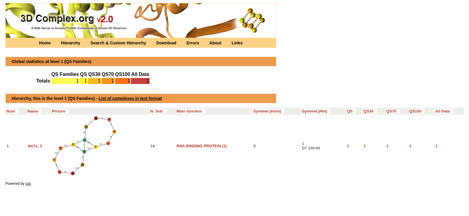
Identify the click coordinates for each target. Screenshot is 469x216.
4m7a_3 (35, 146)
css (28, 184)
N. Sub (158, 111)
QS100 (417, 111)
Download (166, 42)
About (215, 42)
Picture (60, 111)
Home (45, 42)
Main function (191, 111)
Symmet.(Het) (316, 111)
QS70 (393, 111)
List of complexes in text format (130, 98)
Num (13, 111)
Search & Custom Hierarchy (118, 42)
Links (237, 42)
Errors (193, 42)
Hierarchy (71, 42)
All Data (444, 111)
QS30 (370, 111)
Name (34, 111)
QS (351, 111)
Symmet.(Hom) (268, 111)
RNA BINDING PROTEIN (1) (202, 146)
